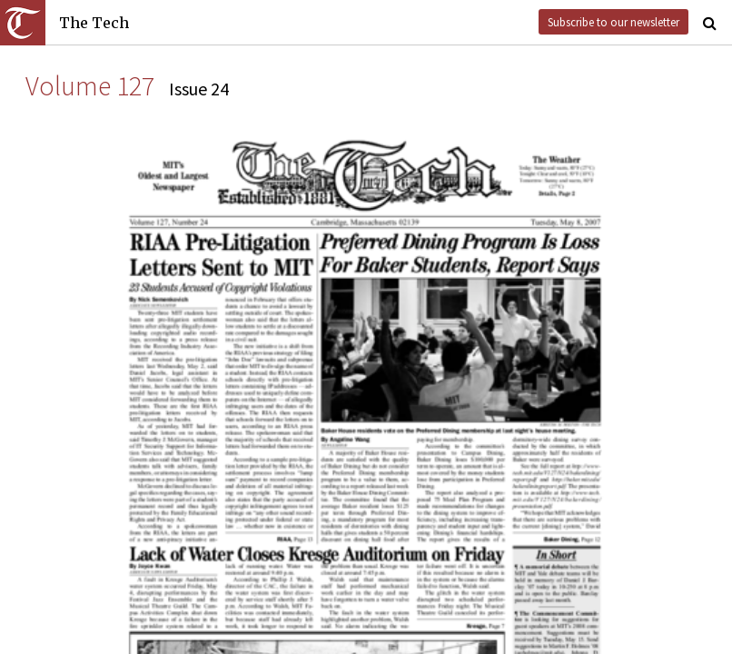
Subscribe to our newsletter (613, 22)
